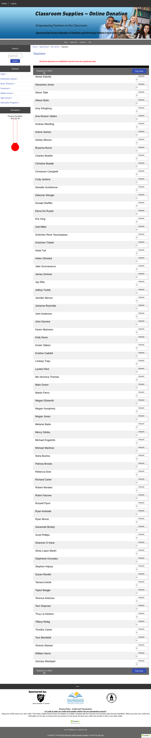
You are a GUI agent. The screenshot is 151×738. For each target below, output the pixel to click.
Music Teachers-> (8, 84)
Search (15, 48)
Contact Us (83, 42)
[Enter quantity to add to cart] (142, 79)
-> (6, 98)
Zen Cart (101, 735)
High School (43, 47)
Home (4, 3)
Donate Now (73, 42)
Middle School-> (7, 93)
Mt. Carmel (55, 47)
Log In (13, 3)
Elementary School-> (9, 79)
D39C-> (4, 74)
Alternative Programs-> (10, 103)
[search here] (15, 56)
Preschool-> (5, 88)
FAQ (90, 42)
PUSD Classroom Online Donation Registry (74, 735)
